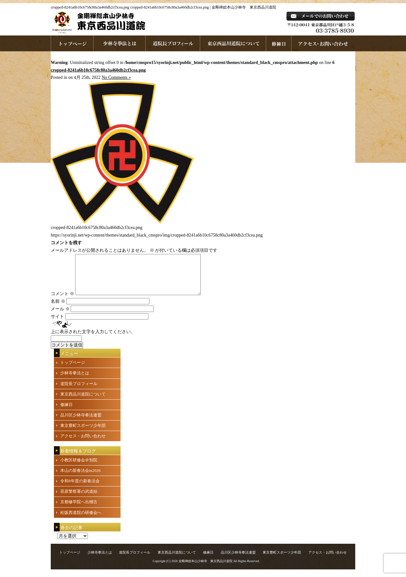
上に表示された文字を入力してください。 (93, 339)
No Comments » (116, 77)
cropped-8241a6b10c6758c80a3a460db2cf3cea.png (98, 70)
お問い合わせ (323, 43)
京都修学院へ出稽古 (78, 509)
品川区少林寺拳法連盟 (81, 422)
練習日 (278, 43)
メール (60, 316)
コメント (62, 301)
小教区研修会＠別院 (78, 467)
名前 (58, 309)
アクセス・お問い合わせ (83, 443)
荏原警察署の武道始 (78, 499)
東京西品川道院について (233, 43)
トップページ (72, 370)
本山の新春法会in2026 (80, 478)
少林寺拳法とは (120, 43)
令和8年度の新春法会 (80, 488)
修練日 (66, 412)
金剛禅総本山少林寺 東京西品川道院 (205, 568)
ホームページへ (72, 43)
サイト (57, 324)
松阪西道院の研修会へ (81, 520)
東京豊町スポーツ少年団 (83, 433)
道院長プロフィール (173, 43)
